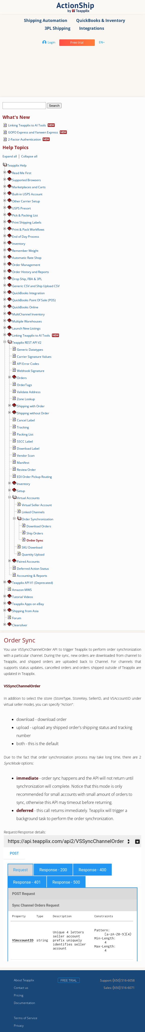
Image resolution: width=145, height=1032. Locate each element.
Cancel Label (26, 420)
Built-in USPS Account (27, 194)
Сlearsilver (19, 625)
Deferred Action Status (33, 568)
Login (48, 42)
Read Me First (21, 173)
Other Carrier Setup (26, 201)
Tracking (23, 427)
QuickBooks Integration (28, 293)
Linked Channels (33, 512)
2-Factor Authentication (24, 139)
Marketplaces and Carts (29, 187)
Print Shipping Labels (26, 222)
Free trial (76, 42)
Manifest (23, 462)
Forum (16, 618)
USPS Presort (21, 208)
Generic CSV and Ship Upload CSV (36, 286)
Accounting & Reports (32, 576)
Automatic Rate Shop (26, 258)
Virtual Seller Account (37, 505)
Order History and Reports (30, 272)
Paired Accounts (28, 561)
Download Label (28, 448)
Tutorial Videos (22, 597)
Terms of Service (25, 1018)
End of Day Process (25, 236)
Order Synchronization (37, 519)
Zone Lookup (26, 399)
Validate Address (29, 392)
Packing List (25, 434)
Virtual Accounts (28, 498)
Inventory (18, 243)
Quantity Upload (33, 554)
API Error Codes (28, 364)
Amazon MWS (22, 590)
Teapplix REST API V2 (26, 342)
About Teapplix (24, 980)
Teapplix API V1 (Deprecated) (32, 583)
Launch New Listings (26, 328)
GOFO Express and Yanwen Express (33, 132)
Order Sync (34, 540)
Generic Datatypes (30, 349)
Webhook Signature (30, 371)
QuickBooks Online (25, 307)
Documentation (24, 1003)
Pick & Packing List (25, 215)
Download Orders (38, 526)
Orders (22, 378)
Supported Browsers (26, 180)
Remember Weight (25, 251)
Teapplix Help (14, 165)
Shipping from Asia (25, 611)
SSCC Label (25, 441)
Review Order (26, 470)
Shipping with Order (31, 406)
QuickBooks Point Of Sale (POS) (34, 300)
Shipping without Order (33, 413)
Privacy (19, 1025)
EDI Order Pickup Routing (34, 477)
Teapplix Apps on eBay (28, 604)
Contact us (21, 988)
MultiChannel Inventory (28, 314)
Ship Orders (34, 533)
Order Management (26, 265)
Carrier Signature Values (34, 357)
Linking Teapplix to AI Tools (27, 125)
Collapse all (29, 156)
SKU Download (32, 547)
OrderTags (24, 385)
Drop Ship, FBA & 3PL (27, 279)
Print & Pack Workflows (28, 229)
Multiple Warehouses (27, 321)
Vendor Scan (26, 455)
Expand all (10, 156)
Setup (21, 491)
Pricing (18, 995)
